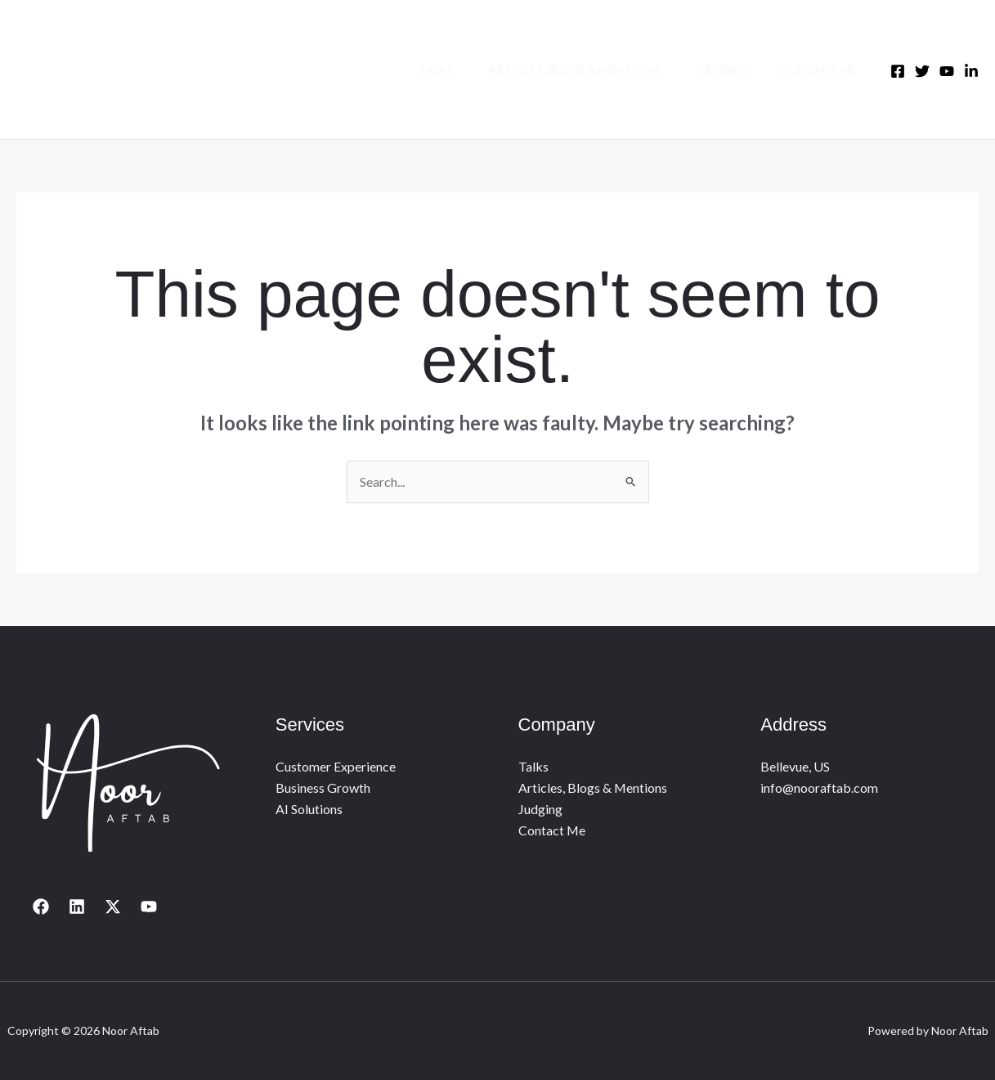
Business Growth (323, 787)
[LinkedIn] (971, 71)
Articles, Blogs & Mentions (562, 70)
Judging (712, 70)
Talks (419, 70)
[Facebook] (897, 71)
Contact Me (816, 70)
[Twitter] (922, 71)
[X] (113, 906)
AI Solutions (309, 809)
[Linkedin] (77, 906)
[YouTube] (149, 906)
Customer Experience (336, 766)
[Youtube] (946, 71)
